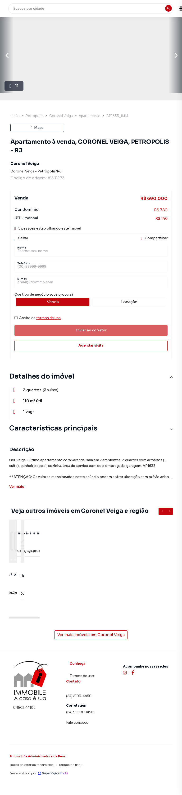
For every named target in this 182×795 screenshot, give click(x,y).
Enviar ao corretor (91, 330)
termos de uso (48, 318)
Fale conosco (77, 722)
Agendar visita (91, 345)
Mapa (37, 128)
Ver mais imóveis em (91, 635)
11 (14, 93)
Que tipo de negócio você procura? (91, 299)
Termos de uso (82, 676)
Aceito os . (40, 318)
